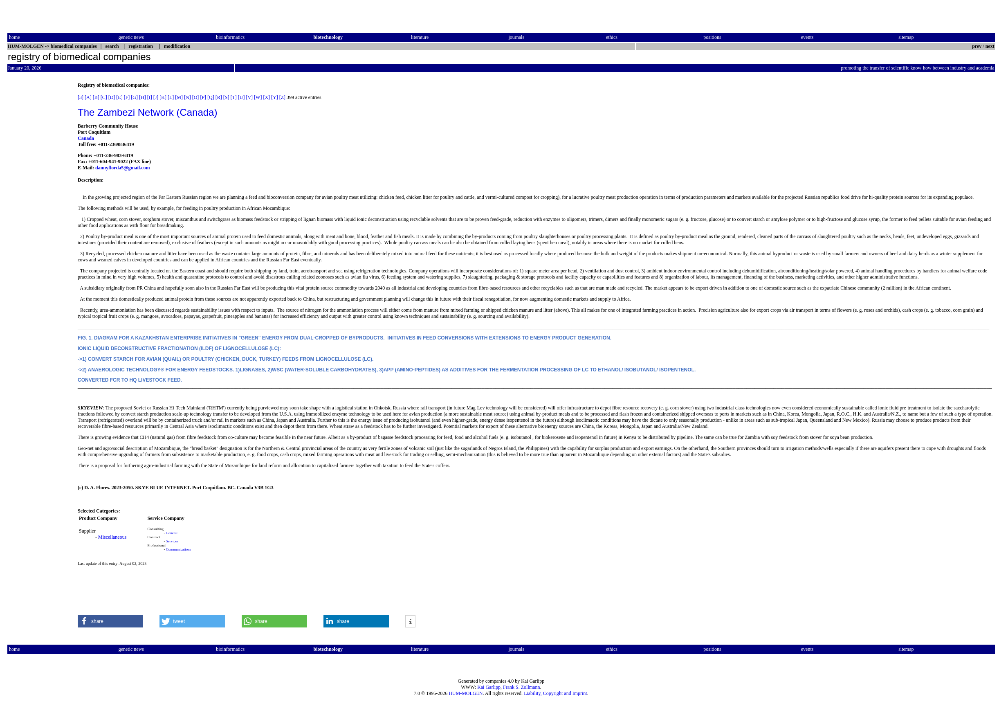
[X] (266, 97)
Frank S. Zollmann (521, 687)
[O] (195, 97)
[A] (88, 97)
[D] (111, 97)
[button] (110, 621)
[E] (119, 97)
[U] (241, 97)
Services (172, 541)
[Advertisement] (41, 205)
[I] (149, 97)
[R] (219, 97)
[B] (96, 97)
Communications (178, 549)
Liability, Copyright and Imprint (555, 693)
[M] (179, 97)
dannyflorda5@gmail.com (122, 168)
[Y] (274, 97)
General (171, 533)
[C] (104, 97)
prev (976, 46)
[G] (134, 97)
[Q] (210, 97)
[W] (258, 97)
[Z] (282, 97)
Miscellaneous (112, 537)
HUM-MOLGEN (466, 693)
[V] (249, 97)
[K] (162, 97)
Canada (86, 138)
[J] (156, 97)
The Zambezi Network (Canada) (147, 112)
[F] (127, 97)
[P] (203, 97)
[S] (226, 97)
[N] (187, 97)
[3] (80, 97)
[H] (142, 97)
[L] (171, 97)
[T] (233, 97)
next (990, 46)
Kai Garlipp (489, 687)
